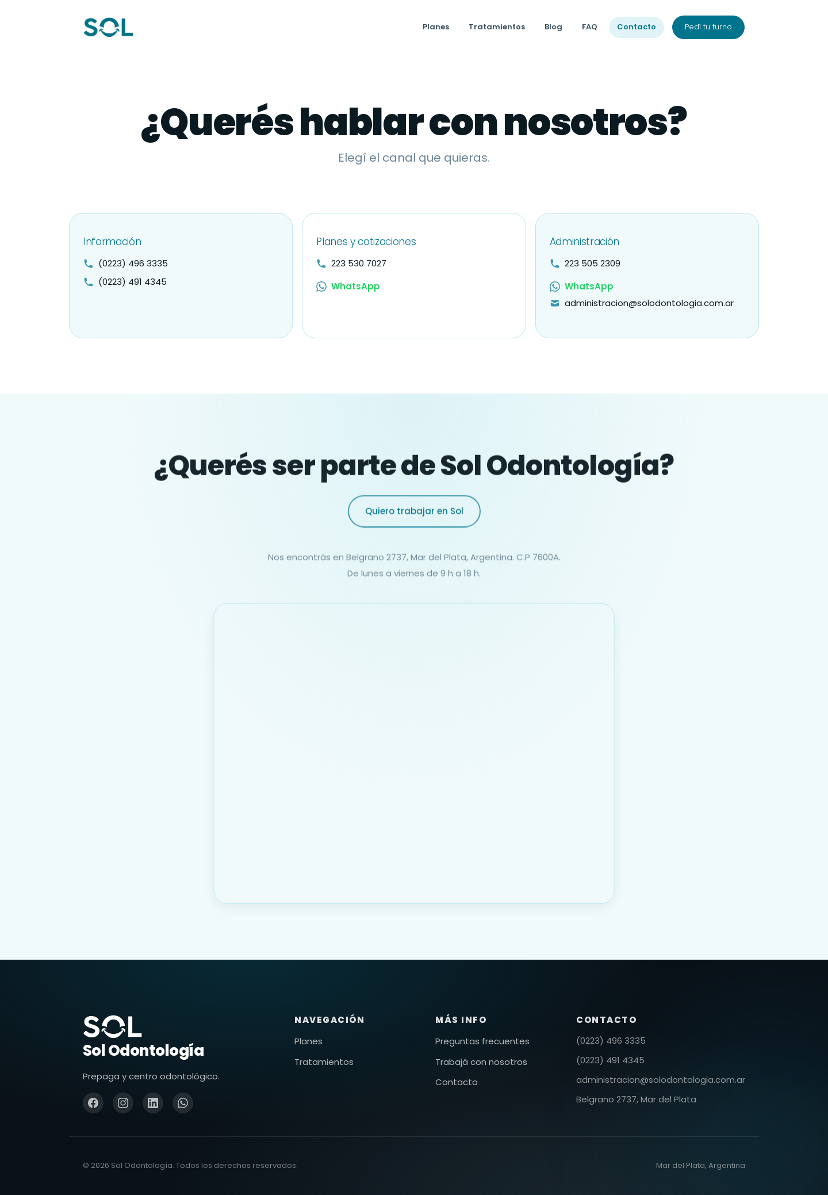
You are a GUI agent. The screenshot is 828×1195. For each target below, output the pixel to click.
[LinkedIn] (153, 1103)
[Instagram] (123, 1103)
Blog (553, 26)
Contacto (636, 26)
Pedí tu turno (708, 26)
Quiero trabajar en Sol (414, 524)
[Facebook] (93, 1103)
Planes (436, 26)
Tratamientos (497, 26)
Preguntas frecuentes (482, 1041)
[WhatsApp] (182, 1103)
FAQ (589, 26)
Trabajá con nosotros (481, 1062)
